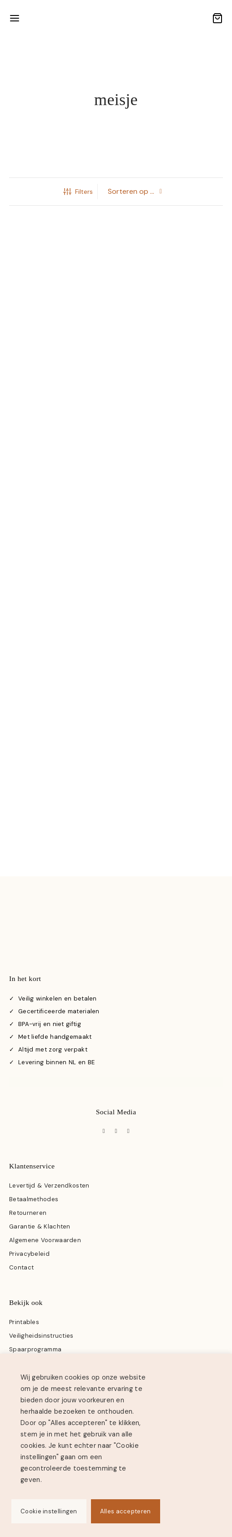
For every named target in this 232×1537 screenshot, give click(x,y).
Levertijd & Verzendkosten (49, 1185)
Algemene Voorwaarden (45, 1240)
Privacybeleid (29, 1254)
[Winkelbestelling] (135, 191)
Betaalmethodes (33, 1199)
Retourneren (27, 1213)
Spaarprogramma (35, 1349)
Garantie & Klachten (40, 1226)
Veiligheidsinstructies (41, 1336)
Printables (24, 1322)
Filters (78, 191)
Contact (21, 1267)
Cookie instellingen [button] (48, 1511)
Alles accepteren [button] (125, 1511)
